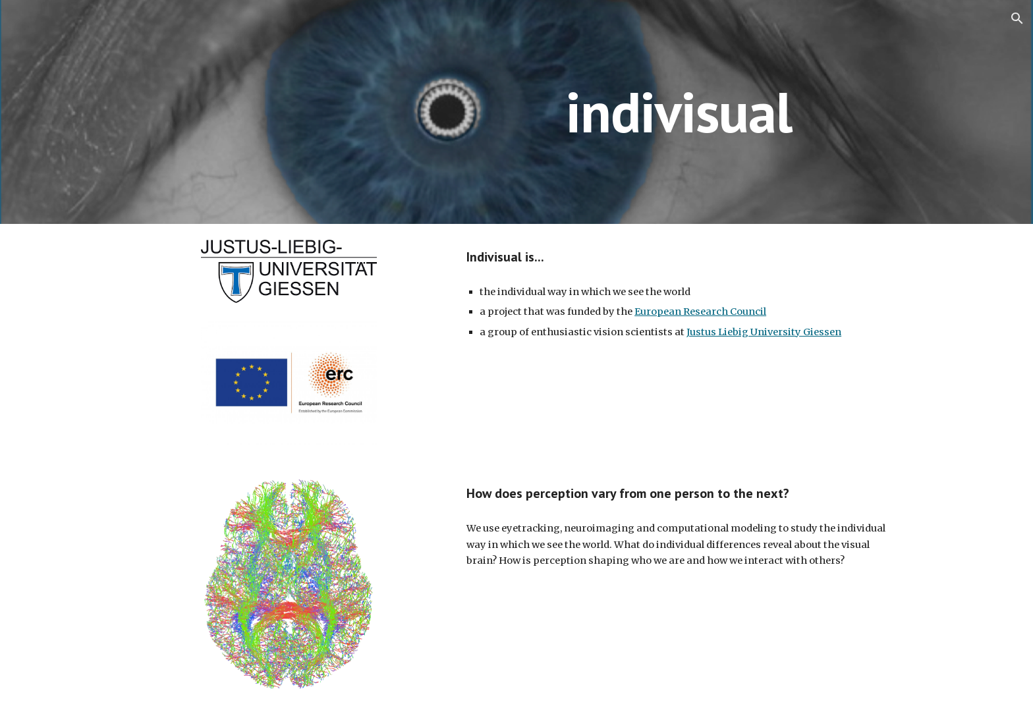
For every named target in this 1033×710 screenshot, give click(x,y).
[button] (1017, 18)
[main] (679, 111)
